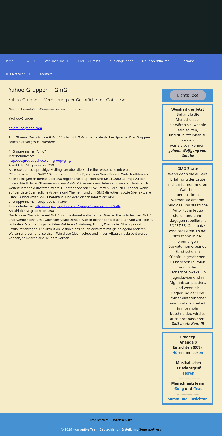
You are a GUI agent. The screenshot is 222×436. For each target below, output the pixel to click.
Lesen (198, 352)
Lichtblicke (188, 95)
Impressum (99, 420)
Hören (178, 352)
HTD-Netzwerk (20, 73)
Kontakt (46, 74)
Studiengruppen (121, 61)
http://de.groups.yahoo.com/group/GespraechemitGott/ (77, 206)
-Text (197, 388)
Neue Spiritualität (160, 60)
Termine (188, 61)
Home (9, 61)
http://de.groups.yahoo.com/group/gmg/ (40, 160)
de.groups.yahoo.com (25, 128)
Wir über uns (59, 60)
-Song (179, 388)
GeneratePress (150, 429)
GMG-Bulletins (89, 61)
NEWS (31, 60)
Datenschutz (121, 420)
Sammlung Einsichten (188, 399)
